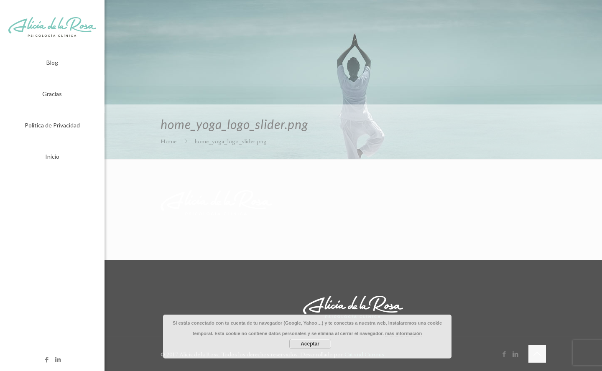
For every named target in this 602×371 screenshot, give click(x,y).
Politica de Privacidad (52, 125)
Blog (52, 62)
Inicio (52, 156)
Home (168, 141)
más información (403, 333)
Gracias (52, 93)
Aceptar (310, 344)
